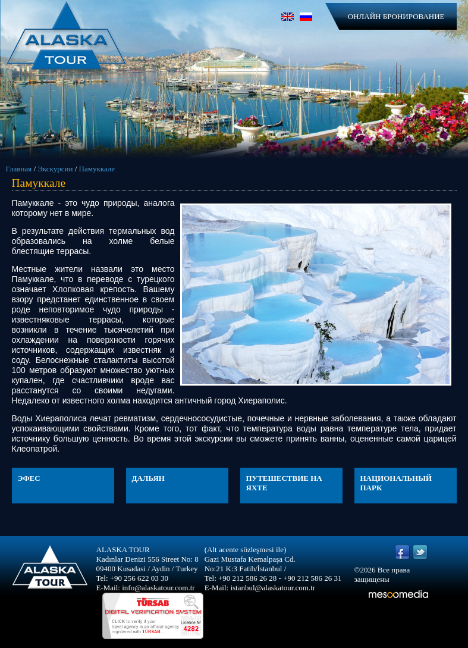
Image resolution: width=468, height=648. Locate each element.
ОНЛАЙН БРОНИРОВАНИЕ (396, 16)
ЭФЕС (29, 478)
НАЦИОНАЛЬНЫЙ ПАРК (396, 483)
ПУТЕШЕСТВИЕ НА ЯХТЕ (284, 483)
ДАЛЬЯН (148, 478)
